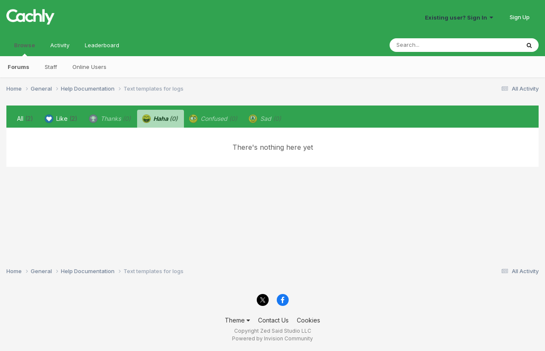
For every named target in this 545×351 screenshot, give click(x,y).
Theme (237, 320)
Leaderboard (102, 45)
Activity (59, 45)
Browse (24, 49)
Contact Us (273, 320)
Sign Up (520, 17)
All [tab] (25, 118)
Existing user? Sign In (459, 17)
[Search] (431, 45)
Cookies (308, 320)
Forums (18, 66)
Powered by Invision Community (272, 338)
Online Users (89, 66)
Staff (51, 66)
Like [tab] (61, 118)
